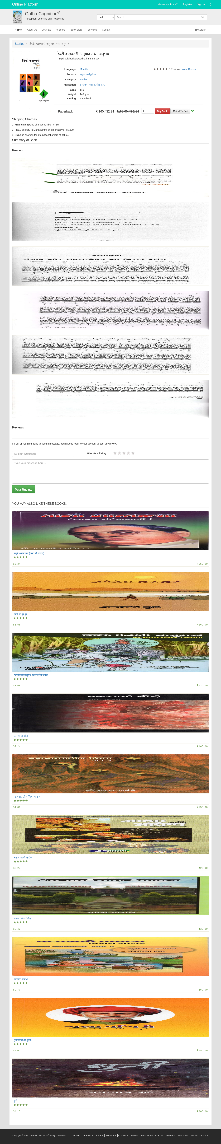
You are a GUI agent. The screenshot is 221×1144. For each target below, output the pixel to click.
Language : (70, 69)
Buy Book (162, 111)
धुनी (15, 1100)
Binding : (72, 98)
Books (99, 1135)
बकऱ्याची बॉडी (21, 735)
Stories (19, 43)
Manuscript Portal (168, 4)
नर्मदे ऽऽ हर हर (20, 614)
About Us (32, 31)
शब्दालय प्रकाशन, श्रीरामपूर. (92, 84)
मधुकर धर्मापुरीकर (88, 74)
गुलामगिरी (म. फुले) (22, 1040)
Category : (71, 79)
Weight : (72, 94)
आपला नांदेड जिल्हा (23, 918)
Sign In (201, 4)
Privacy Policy (199, 1135)
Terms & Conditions (177, 1135)
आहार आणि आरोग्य (23, 857)
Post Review (23, 489)
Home (18, 31)
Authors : (71, 74)
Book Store (76, 31)
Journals (47, 31)
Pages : (73, 89)
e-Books (61, 31)
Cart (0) (200, 29)
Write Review (189, 69)
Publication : (70, 84)
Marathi (84, 69)
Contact (106, 31)
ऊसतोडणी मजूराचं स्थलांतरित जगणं (31, 674)
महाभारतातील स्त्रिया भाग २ (27, 796)
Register (187, 4)
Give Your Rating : (97, 453)
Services (92, 31)
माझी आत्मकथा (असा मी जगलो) (29, 553)
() (211, 4)
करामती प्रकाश (21, 979)
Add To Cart (180, 111)
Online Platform (25, 4)
